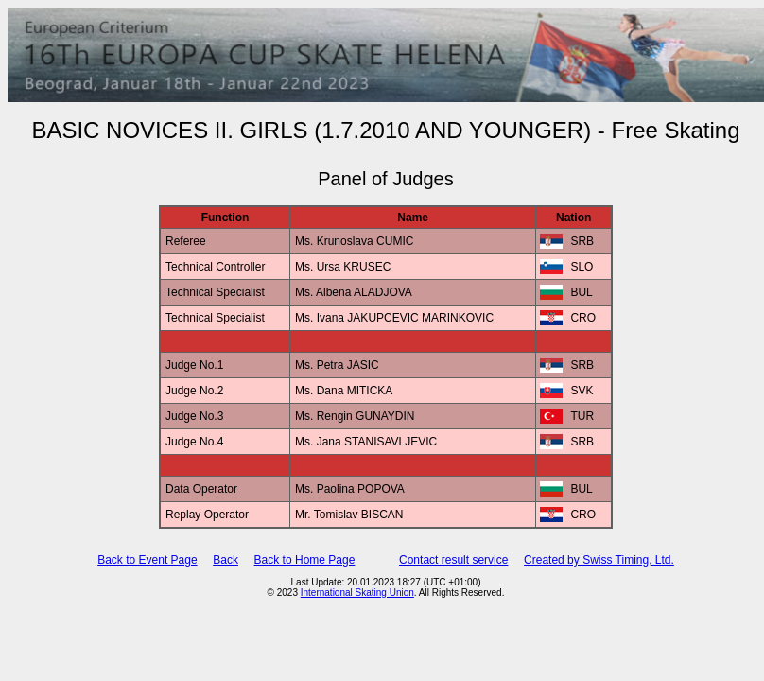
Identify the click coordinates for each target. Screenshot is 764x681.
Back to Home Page (305, 560)
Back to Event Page (147, 560)
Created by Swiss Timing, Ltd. (599, 560)
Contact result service (453, 560)
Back (225, 560)
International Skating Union (357, 592)
